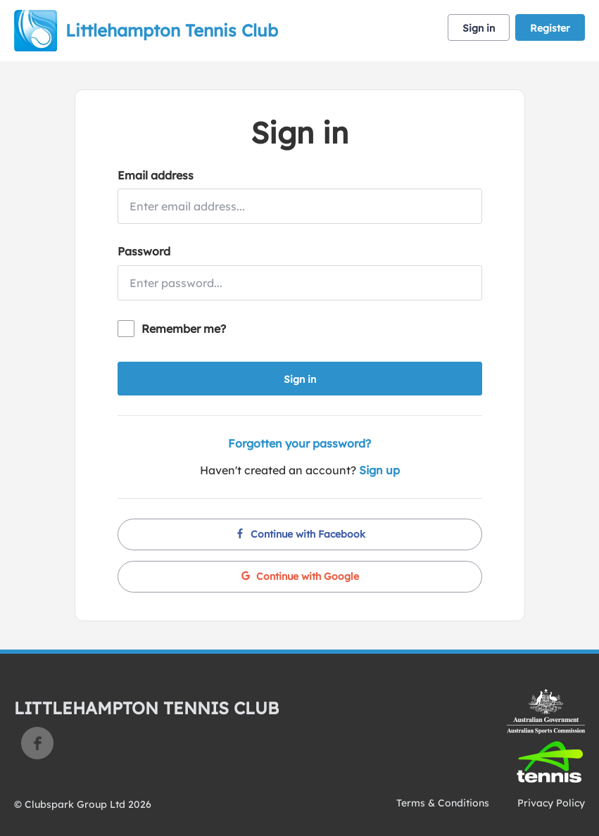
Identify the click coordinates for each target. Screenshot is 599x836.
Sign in (478, 28)
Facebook (37, 743)
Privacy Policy (551, 803)
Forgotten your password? (299, 443)
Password (144, 251)
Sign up (379, 470)
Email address (156, 175)
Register (550, 28)
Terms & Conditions (442, 803)
